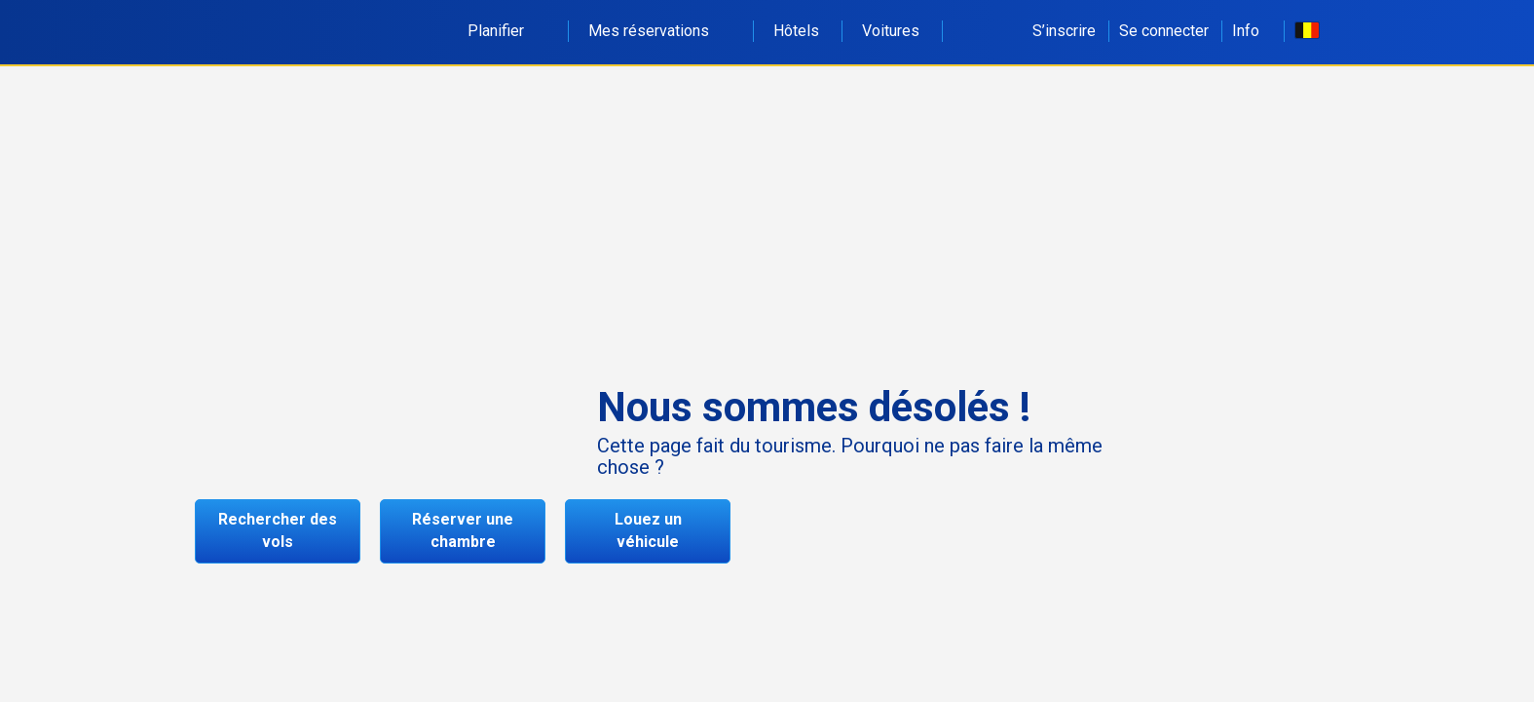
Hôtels (796, 30)
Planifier (506, 30)
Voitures (890, 30)
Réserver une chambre (462, 530)
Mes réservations (659, 30)
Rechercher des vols (277, 530)
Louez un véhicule (648, 530)
